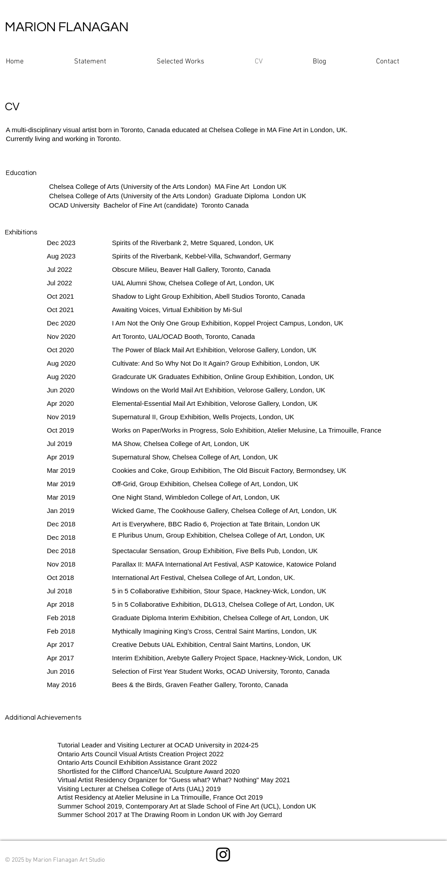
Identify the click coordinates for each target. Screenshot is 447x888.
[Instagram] (223, 854)
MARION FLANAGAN (66, 27)
